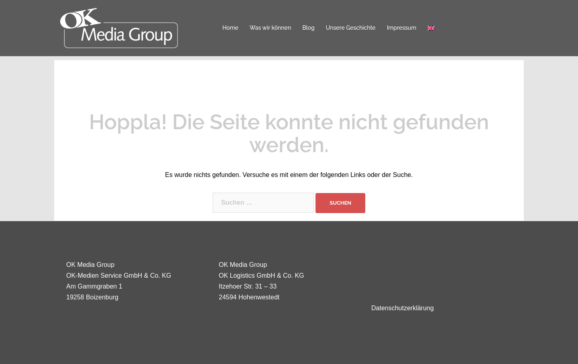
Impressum (402, 27)
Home (230, 27)
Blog (308, 27)
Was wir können (270, 27)
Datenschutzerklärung (402, 308)
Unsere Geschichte (351, 27)
